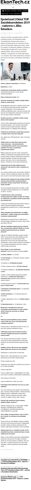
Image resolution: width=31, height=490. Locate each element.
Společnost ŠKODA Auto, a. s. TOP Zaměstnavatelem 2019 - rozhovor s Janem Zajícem (15, 478)
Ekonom (7, 11)
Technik (14, 11)
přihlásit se (17, 13)
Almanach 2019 (19, 33)
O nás (11, 13)
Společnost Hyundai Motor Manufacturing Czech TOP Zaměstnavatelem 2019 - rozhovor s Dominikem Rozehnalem (15, 470)
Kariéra (25, 11)
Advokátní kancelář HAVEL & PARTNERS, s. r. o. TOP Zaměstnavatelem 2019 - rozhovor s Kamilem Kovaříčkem (15, 461)
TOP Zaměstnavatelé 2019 (7, 33)
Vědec (19, 11)
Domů (3, 11)
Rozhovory (4, 13)
